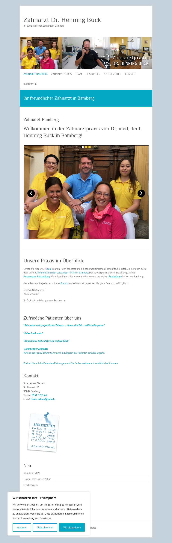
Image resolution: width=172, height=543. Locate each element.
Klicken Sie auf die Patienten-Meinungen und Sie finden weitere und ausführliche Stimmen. (70, 363)
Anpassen (21, 527)
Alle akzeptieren (72, 527)
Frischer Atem (30, 485)
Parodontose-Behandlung (36, 276)
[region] (48, 514)
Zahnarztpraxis (61, 74)
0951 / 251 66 (39, 395)
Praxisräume (115, 276)
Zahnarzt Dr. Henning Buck (62, 19)
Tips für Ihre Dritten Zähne (37, 479)
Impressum (30, 84)
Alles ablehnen (45, 527)
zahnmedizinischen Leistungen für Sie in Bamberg (62, 272)
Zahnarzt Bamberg (35, 74)
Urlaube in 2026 (31, 473)
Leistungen (93, 74)
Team (79, 74)
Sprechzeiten (112, 74)
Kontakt (130, 74)
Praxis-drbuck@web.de (43, 399)
